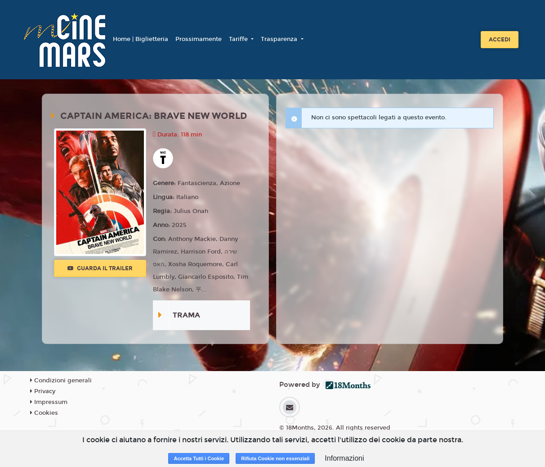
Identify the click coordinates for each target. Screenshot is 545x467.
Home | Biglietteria (140, 39)
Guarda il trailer (100, 268)
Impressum (48, 402)
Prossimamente (198, 39)
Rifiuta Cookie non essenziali (275, 458)
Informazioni (344, 458)
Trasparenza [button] (280, 39)
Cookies (44, 413)
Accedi (499, 39)
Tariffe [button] (239, 39)
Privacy (42, 391)
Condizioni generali (61, 380)
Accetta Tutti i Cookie (199, 458)
